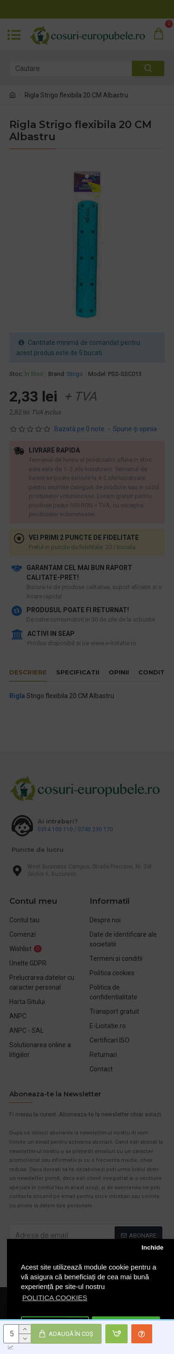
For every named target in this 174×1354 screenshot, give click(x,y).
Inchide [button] (152, 1247)
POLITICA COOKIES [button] (54, 1298)
